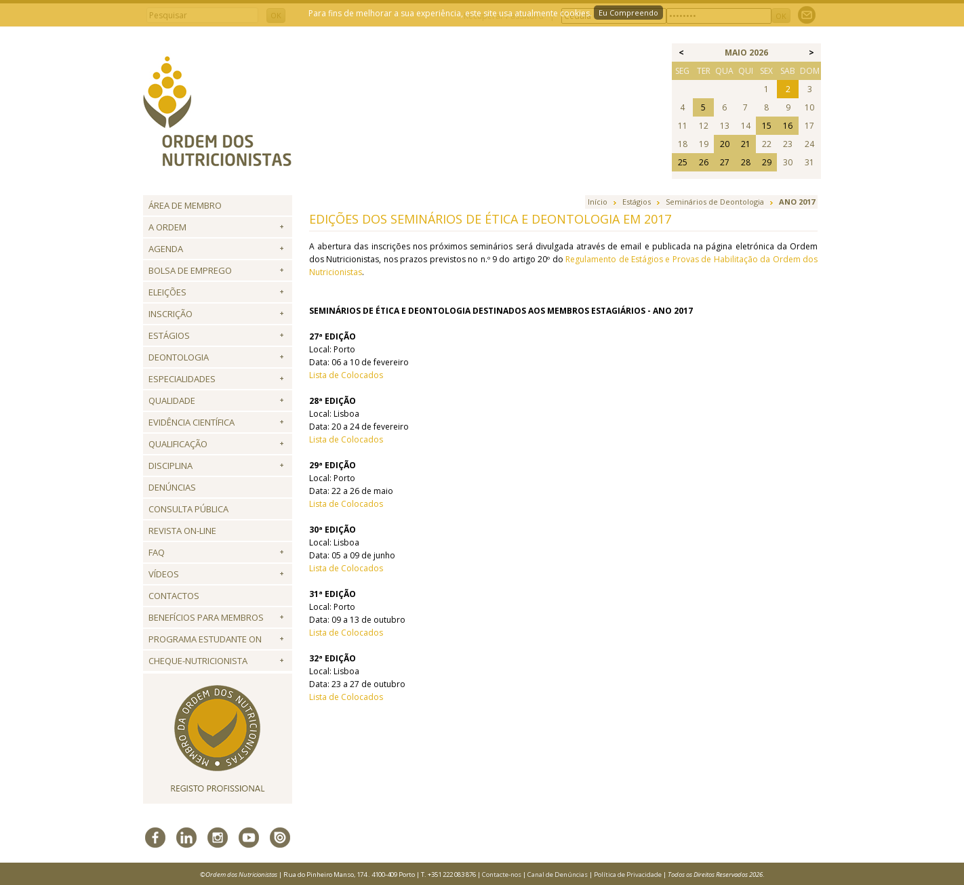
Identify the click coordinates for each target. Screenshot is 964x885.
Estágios (169, 335)
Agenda (165, 249)
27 (724, 162)
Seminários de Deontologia (715, 202)
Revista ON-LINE (182, 530)
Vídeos (163, 574)
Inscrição (170, 314)
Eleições (167, 292)
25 (682, 162)
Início (597, 202)
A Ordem (167, 227)
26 (703, 162)
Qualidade (171, 400)
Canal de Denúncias (557, 874)
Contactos (173, 596)
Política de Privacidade (628, 874)
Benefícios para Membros (206, 617)
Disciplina (170, 465)
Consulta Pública (188, 509)
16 (787, 125)
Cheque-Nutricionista (197, 661)
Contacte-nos (501, 874)
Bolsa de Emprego (190, 270)
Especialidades (182, 379)
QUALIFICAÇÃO (177, 444)
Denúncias (172, 487)
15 (766, 125)
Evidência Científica (191, 422)
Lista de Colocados (346, 375)
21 (745, 144)
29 (766, 162)
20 (724, 144)
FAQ (156, 552)
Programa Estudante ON (205, 639)
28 (745, 162)
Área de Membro (185, 205)
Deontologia (178, 357)
